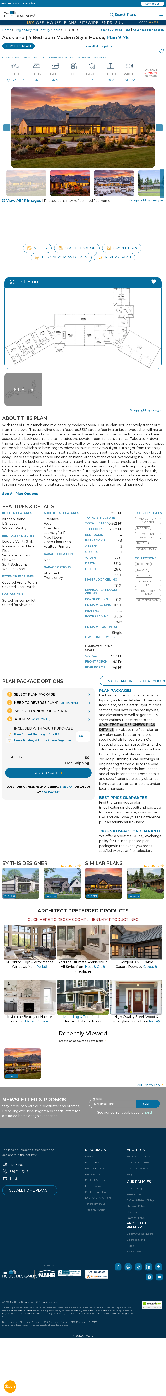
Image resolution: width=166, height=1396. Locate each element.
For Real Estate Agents (98, 1169)
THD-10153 (10, 886)
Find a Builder (93, 1164)
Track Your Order (95, 1199)
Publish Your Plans (96, 1181)
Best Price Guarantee (139, 1146)
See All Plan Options (20, 483)
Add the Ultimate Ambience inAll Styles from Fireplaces (83, 956)
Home (6, 30)
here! (148, 1102)
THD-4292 (134, 886)
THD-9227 (51, 886)
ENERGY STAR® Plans (98, 1187)
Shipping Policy (136, 1195)
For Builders (92, 1152)
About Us (136, 1140)
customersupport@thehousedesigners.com (48, 1314)
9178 (12, 1066)
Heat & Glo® (134, 1241)
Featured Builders (95, 1158)
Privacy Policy (134, 1178)
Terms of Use (134, 1184)
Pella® (130, 1235)
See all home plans (30, 1180)
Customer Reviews (137, 1158)
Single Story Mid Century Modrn (37, 30)
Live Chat (29, 3)
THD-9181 (92, 886)
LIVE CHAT (67, 776)
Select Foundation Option (37, 700)
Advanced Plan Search (148, 29)
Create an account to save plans (83, 1030)
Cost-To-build (93, 1175)
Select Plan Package (31, 684)
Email (9, 1168)
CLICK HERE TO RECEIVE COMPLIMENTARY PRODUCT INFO (83, 909)
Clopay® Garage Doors (140, 1223)
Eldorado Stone (136, 1229)
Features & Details (61, 57)
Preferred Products (92, 57)
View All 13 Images (21, 200)
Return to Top (150, 1075)
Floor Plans (10, 57)
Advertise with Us (95, 1193)
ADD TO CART (48, 763)
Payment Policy (136, 1207)
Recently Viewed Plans (114, 29)
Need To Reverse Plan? (42, 692)
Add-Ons (28, 708)
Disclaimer (133, 1201)
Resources (95, 1140)
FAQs (130, 1164)
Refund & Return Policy (140, 1190)
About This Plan (33, 57)
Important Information (140, 1152)
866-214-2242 (10, 3)
